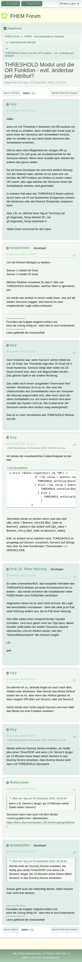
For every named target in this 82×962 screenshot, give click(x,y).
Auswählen (20, 468)
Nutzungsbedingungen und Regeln (36, 953)
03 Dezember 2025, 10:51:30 (21, 851)
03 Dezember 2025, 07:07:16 (21, 788)
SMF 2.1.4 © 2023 (31, 957)
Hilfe (14, 953)
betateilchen (19, 248)
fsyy (13, 104)
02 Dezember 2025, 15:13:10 (21, 110)
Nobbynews (19, 782)
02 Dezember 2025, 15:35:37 (21, 254)
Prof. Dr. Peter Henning (28, 569)
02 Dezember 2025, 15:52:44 (21, 351)
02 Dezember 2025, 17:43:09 (21, 575)
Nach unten (11, 93)
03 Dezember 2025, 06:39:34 (21, 736)
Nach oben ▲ (63, 953)
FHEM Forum (25, 16)
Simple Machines (51, 957)
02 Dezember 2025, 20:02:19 (21, 679)
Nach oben (11, 929)
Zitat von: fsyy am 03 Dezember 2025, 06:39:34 (39, 798)
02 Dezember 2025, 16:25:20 (21, 443)
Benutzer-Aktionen (65, 93)
